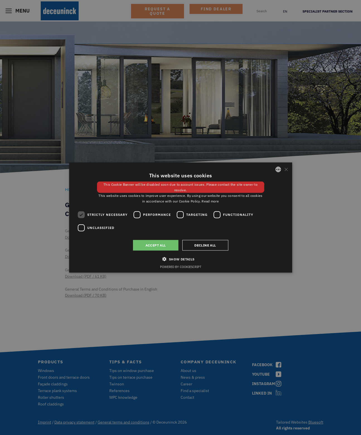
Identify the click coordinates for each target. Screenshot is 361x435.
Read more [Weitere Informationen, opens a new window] (210, 201)
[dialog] (180, 217)
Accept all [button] (156, 245)
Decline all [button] (205, 245)
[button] (180, 259)
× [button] (286, 169)
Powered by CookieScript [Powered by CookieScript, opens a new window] (180, 267)
